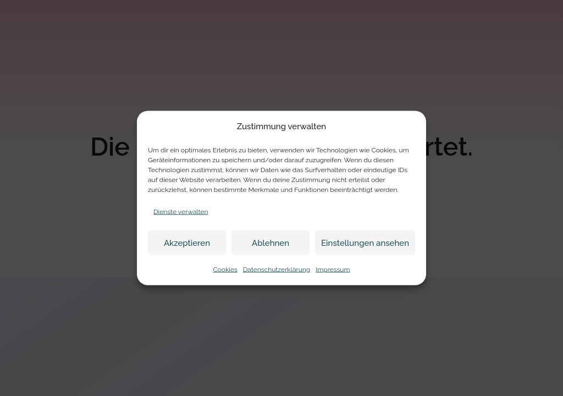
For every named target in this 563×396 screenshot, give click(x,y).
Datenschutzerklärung (276, 269)
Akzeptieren (187, 243)
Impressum (333, 269)
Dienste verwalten (180, 212)
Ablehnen (270, 243)
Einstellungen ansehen (365, 243)
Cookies (225, 269)
